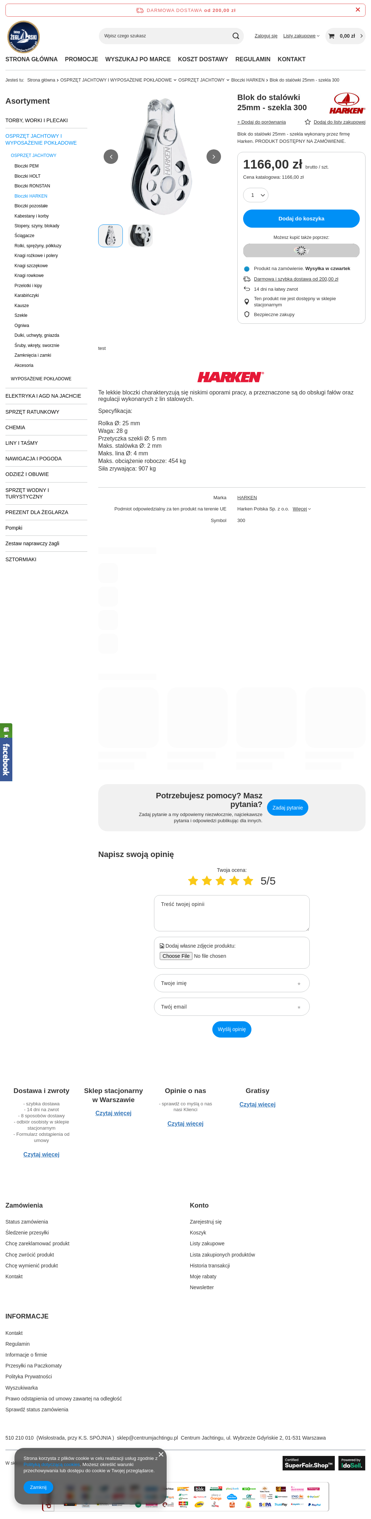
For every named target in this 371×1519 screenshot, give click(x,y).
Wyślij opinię (232, 1029)
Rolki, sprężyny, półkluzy (37, 245)
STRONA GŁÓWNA (31, 59)
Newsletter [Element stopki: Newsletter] (202, 1287)
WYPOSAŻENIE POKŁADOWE (41, 378)
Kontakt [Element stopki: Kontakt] (13, 1276)
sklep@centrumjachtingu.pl (147, 1438)
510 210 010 (19, 1438)
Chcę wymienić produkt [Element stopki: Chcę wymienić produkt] (31, 1265)
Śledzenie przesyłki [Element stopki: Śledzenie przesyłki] (27, 1233)
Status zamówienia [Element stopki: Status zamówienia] (26, 1222)
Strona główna (41, 80)
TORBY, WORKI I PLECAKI (36, 120)
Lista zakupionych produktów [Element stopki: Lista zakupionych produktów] (222, 1255)
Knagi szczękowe (31, 265)
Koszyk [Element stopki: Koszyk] (198, 1233)
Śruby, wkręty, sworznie (36, 345)
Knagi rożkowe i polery (36, 255)
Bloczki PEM (26, 166)
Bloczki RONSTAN (32, 186)
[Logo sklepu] (22, 36)
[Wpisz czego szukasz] (171, 36)
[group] (162, 156)
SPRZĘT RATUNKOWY (32, 412)
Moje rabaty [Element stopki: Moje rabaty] (203, 1276)
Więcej (300, 509)
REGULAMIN (253, 59)
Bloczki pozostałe (31, 205)
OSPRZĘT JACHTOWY (201, 80)
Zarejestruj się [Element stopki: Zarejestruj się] (206, 1222)
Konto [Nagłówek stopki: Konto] (199, 1205)
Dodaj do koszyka (302, 218)
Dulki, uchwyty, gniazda (36, 335)
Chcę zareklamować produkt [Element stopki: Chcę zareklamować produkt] (37, 1243)
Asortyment (27, 100)
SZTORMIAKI (20, 559)
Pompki (13, 528)
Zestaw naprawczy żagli (32, 543)
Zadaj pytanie (287, 808)
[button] (111, 156)
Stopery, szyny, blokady (36, 225)
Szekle (21, 315)
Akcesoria (23, 365)
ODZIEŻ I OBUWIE (27, 474)
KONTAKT (292, 59)
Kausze (21, 305)
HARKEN (247, 497)
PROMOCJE (81, 59)
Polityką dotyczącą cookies (52, 1464)
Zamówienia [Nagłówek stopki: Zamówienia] (24, 1205)
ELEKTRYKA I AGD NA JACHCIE (43, 396)
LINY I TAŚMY (21, 443)
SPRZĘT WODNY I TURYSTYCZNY (27, 493)
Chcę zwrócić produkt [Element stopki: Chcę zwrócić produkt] (29, 1255)
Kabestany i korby (31, 216)
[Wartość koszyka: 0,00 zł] (345, 36)
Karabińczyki (26, 295)
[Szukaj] (236, 36)
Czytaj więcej (42, 1154)
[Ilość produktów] (255, 195)
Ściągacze (24, 235)
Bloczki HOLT (27, 176)
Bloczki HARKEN (247, 80)
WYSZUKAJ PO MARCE (138, 59)
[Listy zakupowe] (301, 35)
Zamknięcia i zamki (32, 355)
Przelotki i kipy (28, 285)
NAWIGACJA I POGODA (33, 459)
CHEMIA (15, 427)
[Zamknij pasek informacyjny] (358, 10)
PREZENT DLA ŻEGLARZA (36, 512)
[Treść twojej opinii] (232, 913)
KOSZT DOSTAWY (203, 59)
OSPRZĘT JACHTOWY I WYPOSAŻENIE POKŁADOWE (116, 80)
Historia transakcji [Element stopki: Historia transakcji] (210, 1265)
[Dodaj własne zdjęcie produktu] (208, 956)
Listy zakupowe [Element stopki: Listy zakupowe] (207, 1243)
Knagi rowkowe (29, 275)
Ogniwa (21, 325)
